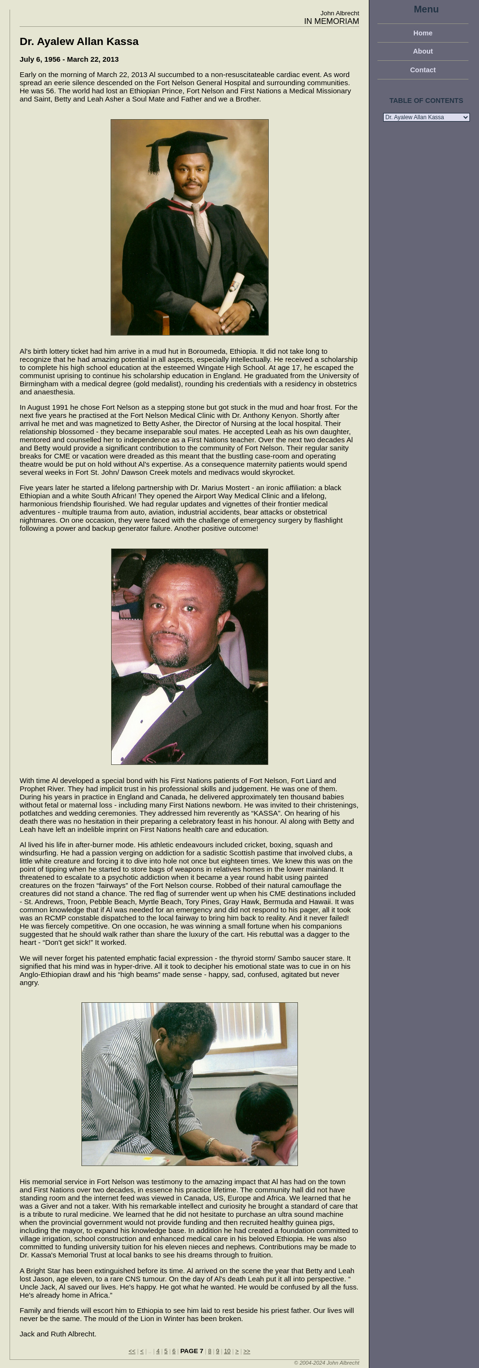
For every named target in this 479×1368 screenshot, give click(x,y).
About (423, 51)
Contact (423, 70)
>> (246, 1351)
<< (132, 1351)
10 (227, 1351)
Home (423, 33)
